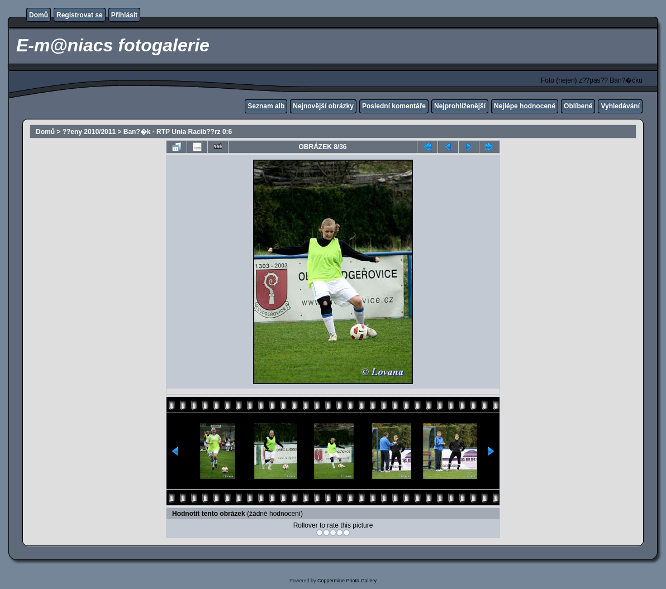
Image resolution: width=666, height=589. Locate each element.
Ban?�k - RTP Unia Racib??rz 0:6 (177, 132)
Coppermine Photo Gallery (347, 580)
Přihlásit (124, 15)
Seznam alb (266, 106)
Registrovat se (79, 15)
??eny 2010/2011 (89, 132)
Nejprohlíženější (460, 106)
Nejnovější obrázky (323, 106)
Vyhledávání (620, 106)
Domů (38, 15)
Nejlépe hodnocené (524, 106)
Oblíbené (578, 106)
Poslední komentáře (394, 106)
